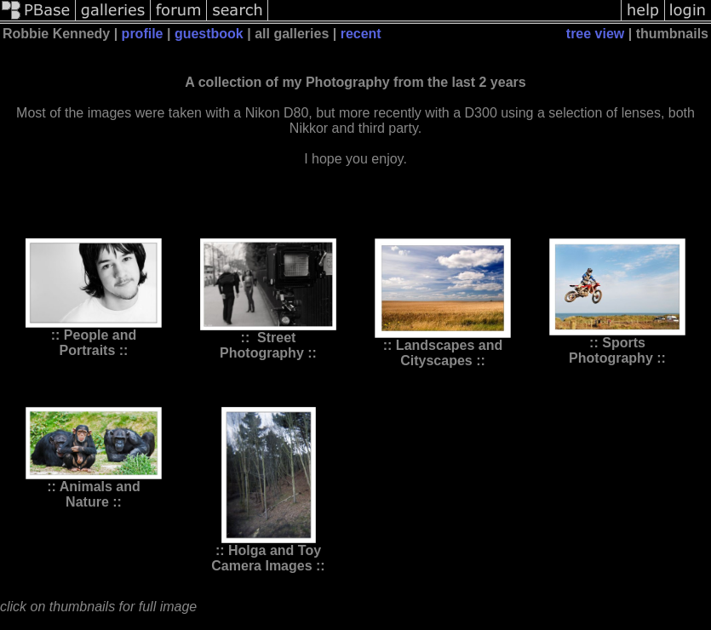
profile (142, 33)
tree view (595, 33)
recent (361, 33)
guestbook (209, 33)
